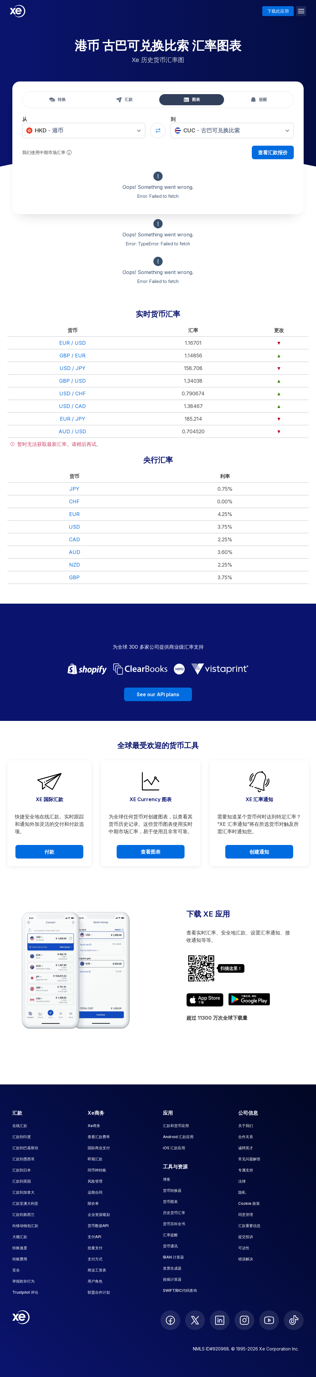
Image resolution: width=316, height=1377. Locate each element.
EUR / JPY (72, 419)
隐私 (242, 1192)
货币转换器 (172, 1190)
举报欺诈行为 (23, 1281)
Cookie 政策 (249, 1203)
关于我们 (245, 1125)
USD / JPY (72, 368)
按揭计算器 (172, 1279)
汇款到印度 (21, 1136)
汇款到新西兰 (23, 1214)
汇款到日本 (21, 1170)
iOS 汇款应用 (174, 1148)
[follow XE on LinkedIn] (220, 1320)
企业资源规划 (99, 1214)
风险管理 (95, 1181)
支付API (94, 1236)
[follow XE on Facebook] (170, 1320)
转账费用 (19, 1259)
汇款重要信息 (249, 1225)
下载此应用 (278, 11)
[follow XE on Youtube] (269, 1320)
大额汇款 (19, 1236)
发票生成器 (172, 1268)
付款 (49, 852)
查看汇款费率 (99, 1136)
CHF (74, 501)
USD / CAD (72, 406)
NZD (74, 565)
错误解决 (245, 1259)
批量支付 (95, 1248)
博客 (166, 1179)
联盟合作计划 (99, 1292)
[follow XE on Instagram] (244, 1320)
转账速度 (19, 1248)
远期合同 (95, 1192)
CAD (74, 539)
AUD (74, 552)
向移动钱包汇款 (25, 1225)
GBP (74, 577)
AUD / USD (72, 431)
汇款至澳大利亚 (25, 1203)
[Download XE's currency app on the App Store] (204, 1000)
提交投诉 (245, 1236)
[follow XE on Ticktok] (294, 1320)
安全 (16, 1270)
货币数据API (98, 1225)
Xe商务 (94, 1125)
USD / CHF (72, 393)
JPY (74, 489)
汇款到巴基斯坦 (25, 1148)
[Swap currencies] (158, 130)
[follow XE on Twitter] (195, 1320)
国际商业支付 (99, 1148)
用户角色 (95, 1281)
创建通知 (259, 852)
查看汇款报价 (273, 152)
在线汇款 (19, 1125)
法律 (242, 1181)
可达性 (243, 1248)
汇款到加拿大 (23, 1192)
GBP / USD (72, 381)
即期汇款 (95, 1159)
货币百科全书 (174, 1223)
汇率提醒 (170, 1235)
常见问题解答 (249, 1159)
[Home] (17, 11)
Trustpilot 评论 (25, 1292)
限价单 (93, 1203)
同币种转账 (97, 1170)
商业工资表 (97, 1270)
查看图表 (150, 852)
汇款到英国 (21, 1181)
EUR (74, 514)
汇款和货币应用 (176, 1125)
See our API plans (158, 694)
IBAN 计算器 (173, 1257)
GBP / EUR (72, 355)
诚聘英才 (245, 1148)
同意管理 (245, 1214)
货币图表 (170, 1201)
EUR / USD (72, 343)
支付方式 (95, 1259)
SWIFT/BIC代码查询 (180, 1290)
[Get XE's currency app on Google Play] (249, 1000)
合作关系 (245, 1136)
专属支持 (245, 1170)
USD (74, 527)
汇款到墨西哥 (23, 1159)
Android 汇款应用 (178, 1136)
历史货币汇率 (174, 1212)
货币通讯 (170, 1246)
